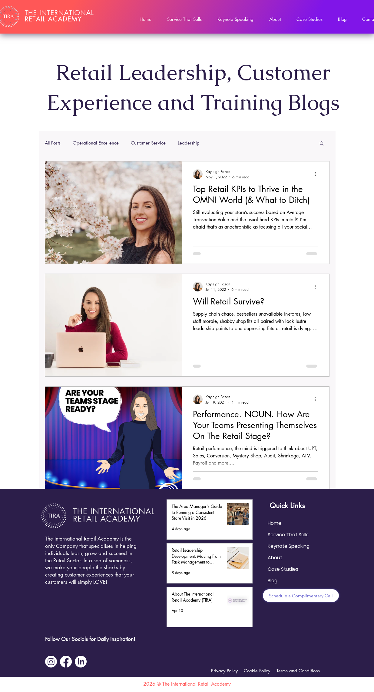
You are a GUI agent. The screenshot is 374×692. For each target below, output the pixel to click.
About (275, 557)
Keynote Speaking (288, 546)
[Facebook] (66, 662)
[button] (322, 144)
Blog (272, 580)
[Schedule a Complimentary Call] (301, 595)
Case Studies (283, 569)
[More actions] (317, 174)
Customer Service (148, 143)
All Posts (53, 143)
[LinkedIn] (81, 662)
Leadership (189, 143)
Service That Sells (288, 534)
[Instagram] (51, 662)
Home (274, 523)
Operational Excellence (96, 143)
